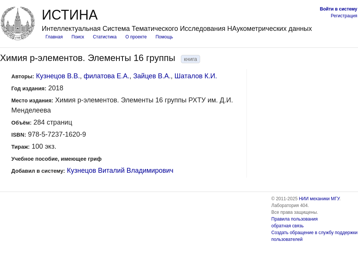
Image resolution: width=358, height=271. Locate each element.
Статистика (104, 37)
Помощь (164, 37)
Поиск (78, 37)
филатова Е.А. (106, 76)
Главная (54, 37)
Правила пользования (294, 219)
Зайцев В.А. (152, 76)
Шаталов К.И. (195, 76)
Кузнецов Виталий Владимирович (120, 170)
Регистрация (344, 15)
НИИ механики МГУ (319, 198)
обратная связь (287, 225)
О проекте (136, 37)
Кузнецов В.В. (58, 76)
